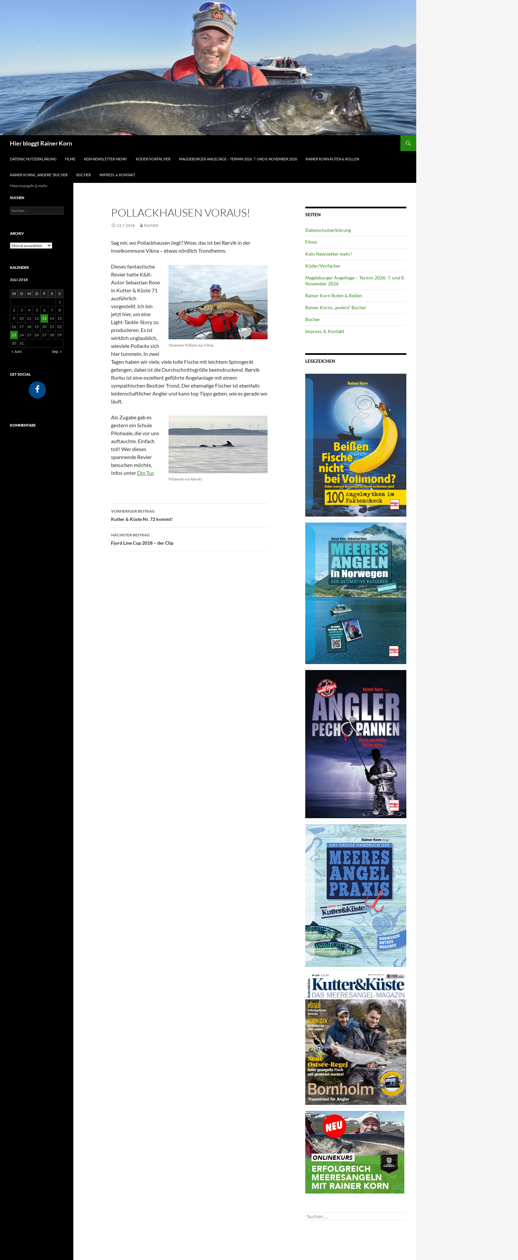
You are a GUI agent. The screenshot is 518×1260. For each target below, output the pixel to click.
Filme (70, 159)
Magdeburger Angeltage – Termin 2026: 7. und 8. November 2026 (238, 159)
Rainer (151, 225)
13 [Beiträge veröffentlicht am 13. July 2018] (44, 318)
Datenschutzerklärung (33, 159)
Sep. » (57, 351)
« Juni (16, 351)
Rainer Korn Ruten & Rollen (332, 159)
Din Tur (145, 473)
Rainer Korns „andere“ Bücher (39, 175)
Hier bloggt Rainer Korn (41, 143)
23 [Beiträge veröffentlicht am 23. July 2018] (14, 334)
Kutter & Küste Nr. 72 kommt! (189, 514)
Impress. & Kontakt (117, 175)
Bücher (83, 175)
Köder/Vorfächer (153, 159)
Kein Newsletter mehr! (105, 159)
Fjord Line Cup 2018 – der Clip (189, 538)
